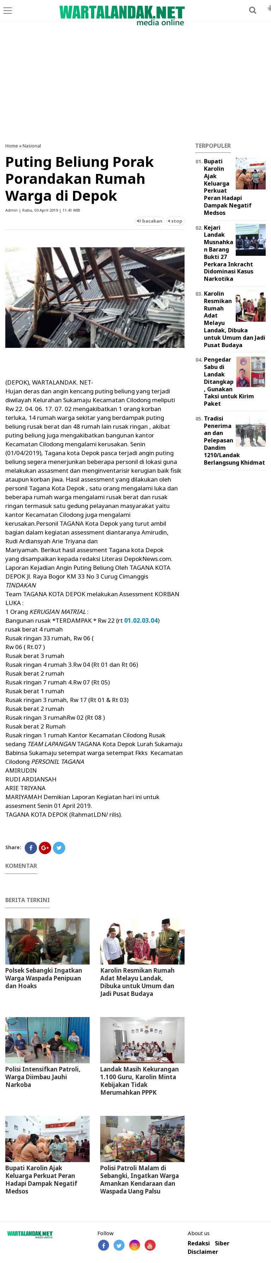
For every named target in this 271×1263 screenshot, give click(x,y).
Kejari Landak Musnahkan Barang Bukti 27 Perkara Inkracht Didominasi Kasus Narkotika (228, 253)
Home (11, 146)
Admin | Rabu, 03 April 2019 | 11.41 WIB (42, 210)
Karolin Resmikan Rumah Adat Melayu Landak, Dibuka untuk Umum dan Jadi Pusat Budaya (137, 982)
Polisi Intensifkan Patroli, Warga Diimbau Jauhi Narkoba (42, 1077)
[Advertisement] (135, 86)
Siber (222, 1243)
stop (175, 221)
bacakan (149, 221)
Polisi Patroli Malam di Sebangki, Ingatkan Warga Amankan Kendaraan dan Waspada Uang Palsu (139, 1179)
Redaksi (199, 1243)
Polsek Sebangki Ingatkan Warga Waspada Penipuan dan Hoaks (43, 978)
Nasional (32, 146)
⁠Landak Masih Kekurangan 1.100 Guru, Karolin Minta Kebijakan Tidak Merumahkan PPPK (139, 1080)
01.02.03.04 (140, 620)
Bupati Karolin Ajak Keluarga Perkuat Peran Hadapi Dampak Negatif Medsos (41, 1179)
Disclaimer (203, 1252)
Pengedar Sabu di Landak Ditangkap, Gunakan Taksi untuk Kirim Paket (229, 381)
